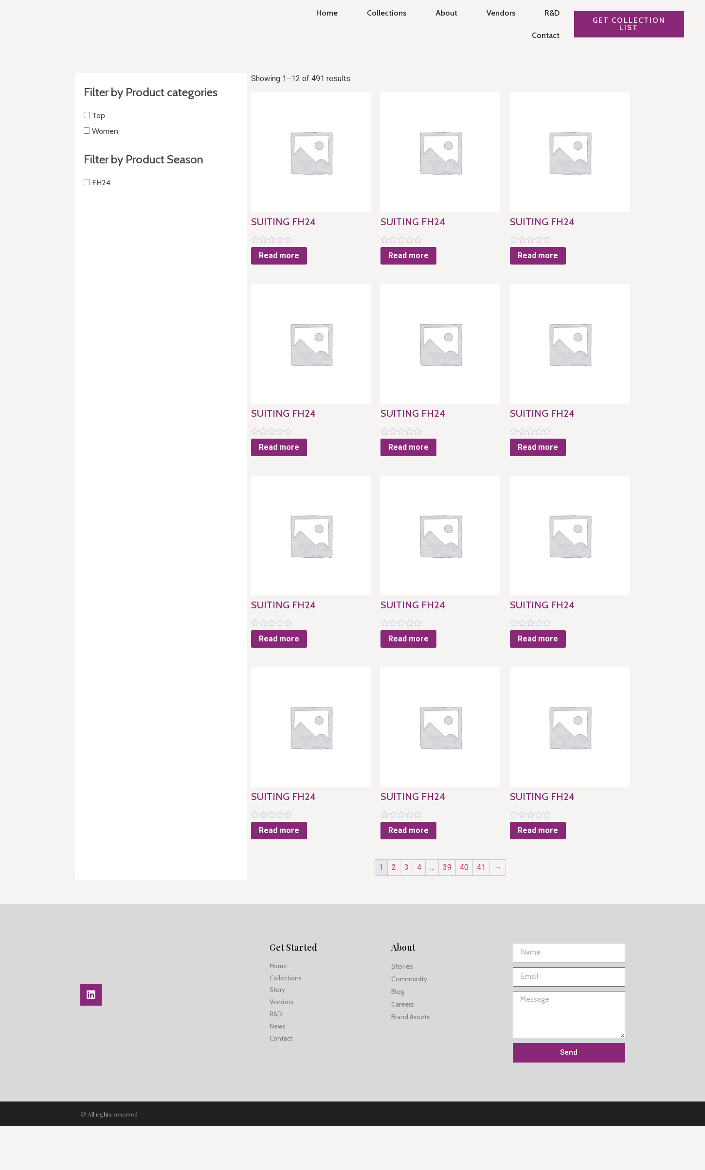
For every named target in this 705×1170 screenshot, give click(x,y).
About (441, 13)
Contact (541, 35)
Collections (381, 13)
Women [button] (103, 143)
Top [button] (97, 127)
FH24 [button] (99, 195)
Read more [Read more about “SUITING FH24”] (246, 266)
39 (430, 911)
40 (447, 911)
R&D (547, 13)
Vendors (496, 13)
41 (464, 911)
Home (322, 13)
